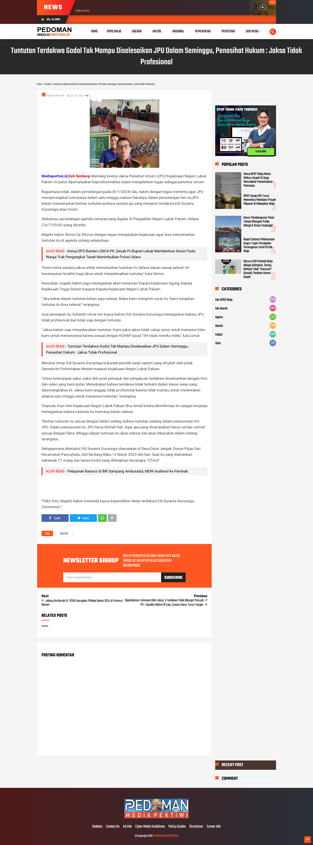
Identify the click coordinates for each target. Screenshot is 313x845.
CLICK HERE (260, 152)
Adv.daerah (221, 308)
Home (94, 31)
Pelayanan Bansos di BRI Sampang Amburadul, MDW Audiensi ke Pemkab (127, 471)
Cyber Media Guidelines (150, 826)
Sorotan (64, 534)
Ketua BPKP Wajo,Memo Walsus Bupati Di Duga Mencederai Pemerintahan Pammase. (258, 180)
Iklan (218, 343)
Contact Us (113, 826)
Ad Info (127, 826)
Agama (219, 317)
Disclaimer (196, 826)
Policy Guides (177, 826)
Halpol (218, 335)
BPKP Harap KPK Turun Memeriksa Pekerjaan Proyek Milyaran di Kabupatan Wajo (259, 200)
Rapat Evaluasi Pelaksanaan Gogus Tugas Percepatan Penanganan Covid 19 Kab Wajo (259, 245)
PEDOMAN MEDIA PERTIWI (165, 835)
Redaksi (97, 826)
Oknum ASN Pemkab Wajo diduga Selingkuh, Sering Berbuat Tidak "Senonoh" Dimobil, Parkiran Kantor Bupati (258, 269)
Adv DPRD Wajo (224, 300)
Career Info (214, 826)
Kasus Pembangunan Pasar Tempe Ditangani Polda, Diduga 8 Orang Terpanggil (258, 221)
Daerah (219, 326)
